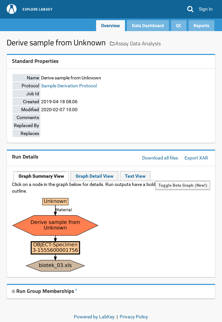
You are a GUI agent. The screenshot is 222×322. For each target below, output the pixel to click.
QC (179, 25)
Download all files (160, 158)
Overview (110, 25)
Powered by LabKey (94, 316)
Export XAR (196, 158)
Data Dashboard (148, 25)
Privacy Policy (134, 316)
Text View (135, 176)
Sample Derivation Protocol (69, 85)
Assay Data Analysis (138, 43)
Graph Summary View (41, 176)
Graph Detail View (94, 176)
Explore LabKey (37, 9)
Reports (201, 25)
